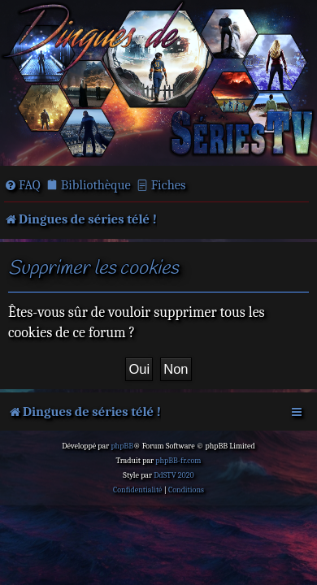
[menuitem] (22, 185)
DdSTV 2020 (173, 475)
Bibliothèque (96, 185)
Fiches (168, 185)
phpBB (122, 446)
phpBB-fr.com (178, 461)
